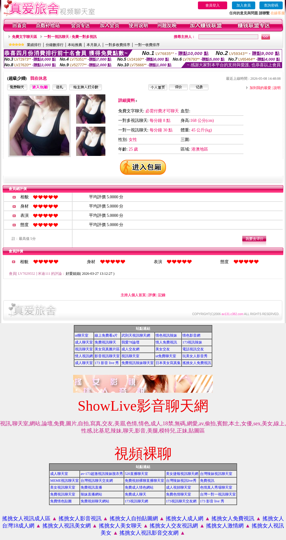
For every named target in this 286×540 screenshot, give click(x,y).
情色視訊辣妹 (166, 335)
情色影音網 (191, 335)
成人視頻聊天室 (178, 487)
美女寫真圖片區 (107, 349)
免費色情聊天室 (178, 494)
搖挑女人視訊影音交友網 (149, 533)
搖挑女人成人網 (184, 518)
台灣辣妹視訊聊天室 (216, 474)
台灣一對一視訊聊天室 (218, 494)
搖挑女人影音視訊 (80, 518)
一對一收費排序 (147, 45)
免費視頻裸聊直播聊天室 (144, 480)
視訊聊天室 (84, 349)
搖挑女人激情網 (225, 526)
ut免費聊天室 (166, 356)
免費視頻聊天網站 (95, 501)
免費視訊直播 (91, 487)
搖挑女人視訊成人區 (26, 518)
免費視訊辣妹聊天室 (138, 363)
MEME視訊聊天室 (64, 480)
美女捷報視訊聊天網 (182, 474)
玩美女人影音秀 (194, 356)
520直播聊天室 (136, 474)
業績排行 (34, 45)
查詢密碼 (271, 5)
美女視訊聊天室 (62, 487)
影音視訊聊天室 (107, 356)
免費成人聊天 (135, 494)
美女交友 (163, 349)
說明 (277, 88)
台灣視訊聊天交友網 (97, 480)
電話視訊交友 (193, 349)
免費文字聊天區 (24, 37)
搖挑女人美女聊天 (120, 526)
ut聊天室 (81, 335)
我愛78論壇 (130, 342)
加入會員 (243, 5)
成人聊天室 (84, 342)
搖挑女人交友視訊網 (174, 526)
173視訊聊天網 (136, 501)
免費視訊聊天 (105, 342)
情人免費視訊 (166, 342)
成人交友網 (130, 349)
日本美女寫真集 (168, 363)
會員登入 (212, 5)
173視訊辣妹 (192, 342)
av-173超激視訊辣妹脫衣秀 (102, 474)
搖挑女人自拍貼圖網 (134, 518)
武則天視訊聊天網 (136, 335)
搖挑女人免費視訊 (196, 363)
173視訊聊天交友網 (181, 501)
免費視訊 (207, 480)
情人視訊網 (84, 356)
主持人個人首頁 (133, 295)
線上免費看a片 (106, 335)
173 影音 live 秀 (107, 363)
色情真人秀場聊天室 (216, 487)
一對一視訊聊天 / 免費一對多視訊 (70, 37)
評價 (152, 295)
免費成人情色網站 (139, 487)
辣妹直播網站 (91, 494)
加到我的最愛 (260, 88)
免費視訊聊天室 (62, 494)
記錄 (161, 295)
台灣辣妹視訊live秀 (181, 480)
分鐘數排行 (55, 45)
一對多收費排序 (117, 45)
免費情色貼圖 (61, 501)
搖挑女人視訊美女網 (66, 526)
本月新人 (94, 45)
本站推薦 (75, 45)
